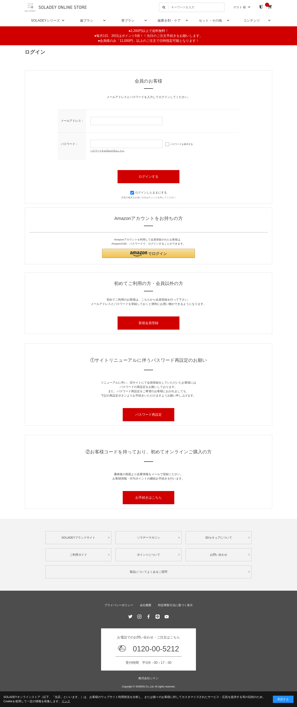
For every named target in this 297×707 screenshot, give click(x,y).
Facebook (148, 617)
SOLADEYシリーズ (45, 20)
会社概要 (145, 605)
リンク (65, 701)
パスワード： (69, 144)
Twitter (130, 617)
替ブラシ (127, 20)
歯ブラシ (86, 20)
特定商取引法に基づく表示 (175, 605)
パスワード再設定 (148, 414)
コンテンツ (251, 20)
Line (157, 617)
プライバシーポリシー (118, 605)
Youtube (167, 617)
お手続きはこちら (148, 497)
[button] (148, 253)
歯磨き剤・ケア (169, 20)
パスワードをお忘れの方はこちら (107, 150)
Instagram (139, 617)
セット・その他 (210, 20)
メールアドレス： (72, 120)
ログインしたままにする (148, 192)
